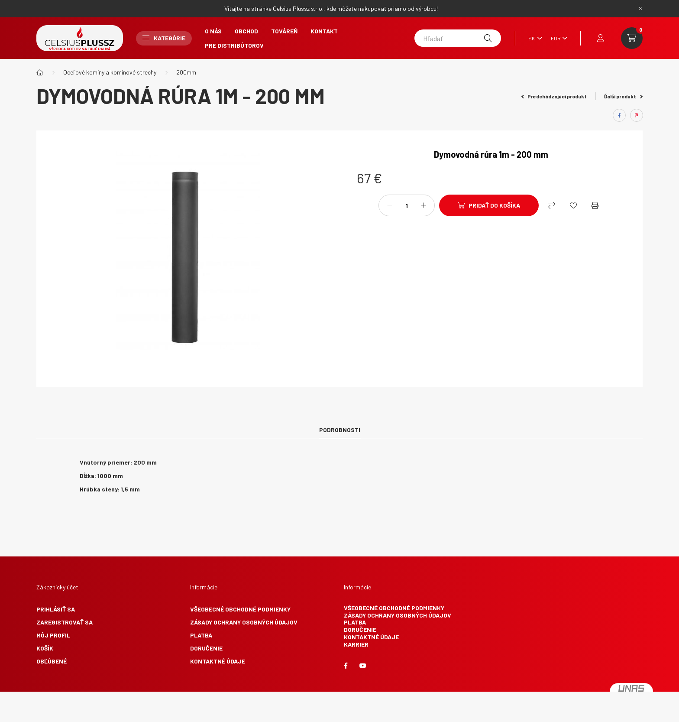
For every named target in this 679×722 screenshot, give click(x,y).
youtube (363, 665)
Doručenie (206, 648)
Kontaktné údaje (217, 661)
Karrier (356, 644)
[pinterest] (636, 115)
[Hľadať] (457, 38)
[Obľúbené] (573, 205)
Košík (44, 648)
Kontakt (324, 31)
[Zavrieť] (640, 8)
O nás (213, 31)
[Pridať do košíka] (489, 205)
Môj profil (53, 635)
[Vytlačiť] (595, 205)
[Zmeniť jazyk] (533, 38)
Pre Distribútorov (234, 45)
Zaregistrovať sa (64, 622)
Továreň (284, 31)
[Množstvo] (406, 205)
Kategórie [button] (163, 38)
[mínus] (389, 205)
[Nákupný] (551, 205)
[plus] (423, 205)
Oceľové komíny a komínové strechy (109, 72)
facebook (345, 665)
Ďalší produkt (623, 96)
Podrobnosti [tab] (339, 429)
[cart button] (632, 38)
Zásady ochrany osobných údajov (243, 622)
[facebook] (619, 115)
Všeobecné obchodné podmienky (240, 609)
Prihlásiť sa (55, 609)
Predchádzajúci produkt (554, 96)
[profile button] (600, 38)
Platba (201, 635)
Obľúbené (51, 661)
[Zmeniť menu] (556, 38)
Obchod (246, 31)
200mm (186, 72)
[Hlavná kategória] (39, 72)
